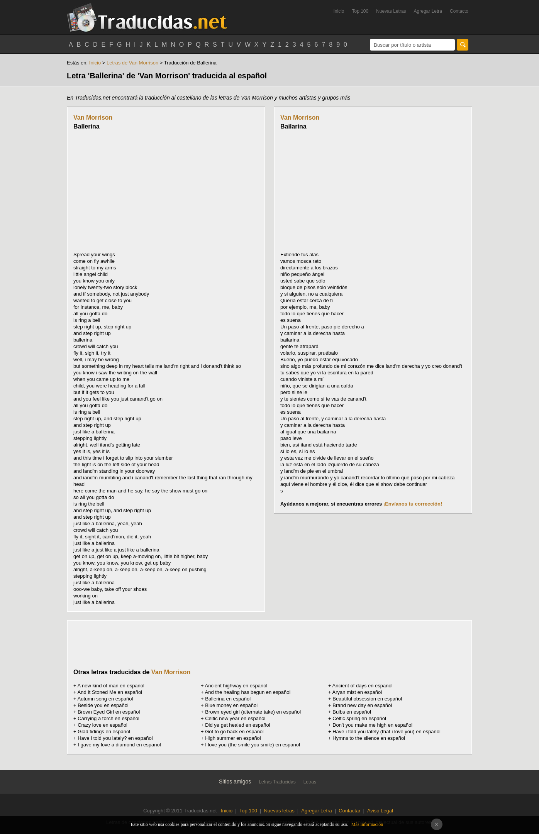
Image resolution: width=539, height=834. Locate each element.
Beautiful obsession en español (367, 699)
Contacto (459, 11)
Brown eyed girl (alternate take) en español (253, 712)
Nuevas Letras (391, 11)
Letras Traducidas (277, 782)
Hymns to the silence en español (368, 738)
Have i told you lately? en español (115, 738)
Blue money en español (231, 705)
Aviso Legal (380, 811)
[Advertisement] (138, 191)
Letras (309, 782)
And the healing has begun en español (248, 692)
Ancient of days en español (362, 686)
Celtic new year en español (235, 718)
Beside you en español (103, 705)
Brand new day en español (362, 705)
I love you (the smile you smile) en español (252, 745)
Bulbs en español (351, 712)
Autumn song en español (105, 699)
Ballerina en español (228, 699)
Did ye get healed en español (237, 725)
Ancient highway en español (236, 686)
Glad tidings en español (104, 731)
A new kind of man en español (111, 686)
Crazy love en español (102, 725)
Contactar (349, 811)
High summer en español (233, 738)
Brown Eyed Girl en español (109, 712)
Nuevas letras (279, 811)
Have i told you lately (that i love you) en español (386, 731)
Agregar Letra (428, 11)
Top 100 (360, 11)
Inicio (338, 11)
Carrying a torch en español (108, 718)
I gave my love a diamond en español (119, 745)
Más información (367, 824)
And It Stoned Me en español (110, 692)
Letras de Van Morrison (132, 63)
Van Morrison (92, 117)
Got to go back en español (234, 731)
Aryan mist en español (357, 692)
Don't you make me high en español (372, 725)
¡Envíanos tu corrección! (412, 504)
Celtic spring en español (359, 718)
